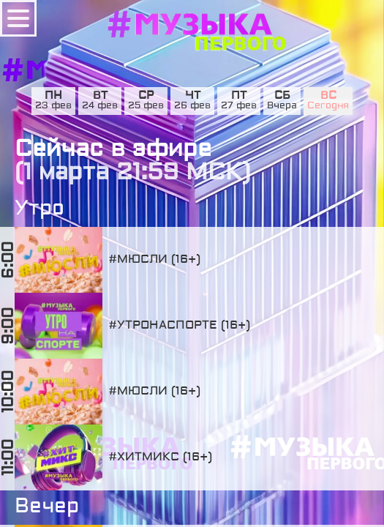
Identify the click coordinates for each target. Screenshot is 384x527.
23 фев (53, 106)
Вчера (282, 106)
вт (100, 96)
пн (53, 96)
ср (146, 96)
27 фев (239, 106)
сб (282, 96)
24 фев (100, 106)
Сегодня (328, 106)
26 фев (192, 106)
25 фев (146, 106)
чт (192, 96)
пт (238, 96)
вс (328, 96)
